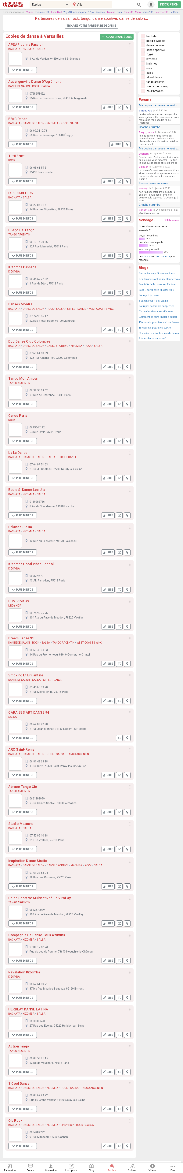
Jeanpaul (101, 12)
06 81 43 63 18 (39, 761)
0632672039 (37, 910)
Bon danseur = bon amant (153, 300)
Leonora (144, 153)
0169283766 (37, 501)
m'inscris (147, 256)
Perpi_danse (146, 132)
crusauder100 (42, 12)
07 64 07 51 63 (39, 464)
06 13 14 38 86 (39, 242)
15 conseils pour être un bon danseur (159, 322)
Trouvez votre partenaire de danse (91, 25)
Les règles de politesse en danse (157, 273)
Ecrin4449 (56, 12)
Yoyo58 (67, 12)
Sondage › (147, 220)
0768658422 (37, 93)
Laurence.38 (161, 12)
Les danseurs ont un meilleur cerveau (159, 278)
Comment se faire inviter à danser (158, 316)
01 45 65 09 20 (39, 687)
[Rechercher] (139, 4)
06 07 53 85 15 (39, 1058)
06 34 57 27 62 (39, 279)
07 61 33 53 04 (39, 872)
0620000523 (37, 1021)
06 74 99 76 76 (39, 613)
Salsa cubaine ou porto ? (153, 338)
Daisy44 (143, 166)
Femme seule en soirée (153, 183)
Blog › (143, 267)
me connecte (163, 256)
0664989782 (37, 1132)
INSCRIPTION (169, 4)
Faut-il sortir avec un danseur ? (156, 289)
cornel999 (147, 12)
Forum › (145, 99)
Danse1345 (145, 209)
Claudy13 (128, 12)
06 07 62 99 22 (39, 1095)
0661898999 (37, 798)
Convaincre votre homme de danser (159, 333)
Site (108, 70)
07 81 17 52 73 (39, 947)
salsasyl (143, 188)
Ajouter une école (117, 36)
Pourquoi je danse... (150, 295)
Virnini (29, 12)
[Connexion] (151, 4)
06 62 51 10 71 (39, 984)
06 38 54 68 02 (39, 390)
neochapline (80, 12)
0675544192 (37, 427)
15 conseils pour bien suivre (155, 327)
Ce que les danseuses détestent (156, 311)
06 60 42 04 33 (39, 650)
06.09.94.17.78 (38, 130)
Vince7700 (145, 110)
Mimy (138, 12)
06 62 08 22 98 (39, 724)
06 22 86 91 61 (39, 205)
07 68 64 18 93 (39, 353)
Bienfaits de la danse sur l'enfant (157, 284)
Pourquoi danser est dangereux (156, 305)
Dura (119, 12)
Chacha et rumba (149, 127)
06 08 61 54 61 (39, 167)
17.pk (91, 12)
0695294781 (37, 576)
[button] (130, 45)
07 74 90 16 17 (39, 316)
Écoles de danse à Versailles (34, 36)
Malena (111, 12)
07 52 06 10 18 (39, 835)
